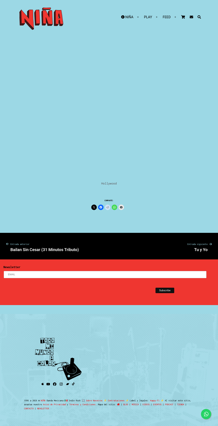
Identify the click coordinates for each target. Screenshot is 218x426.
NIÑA (127, 17)
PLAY (148, 17)
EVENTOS (157, 404)
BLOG (125, 404)
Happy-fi (153, 400)
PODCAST (169, 404)
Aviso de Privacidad (54, 404)
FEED (167, 17)
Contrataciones (114, 400)
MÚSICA (135, 404)
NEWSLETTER (43, 408)
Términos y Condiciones (82, 404)
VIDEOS (146, 404)
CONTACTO (29, 408)
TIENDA (180, 404)
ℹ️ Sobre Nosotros (91, 400)
